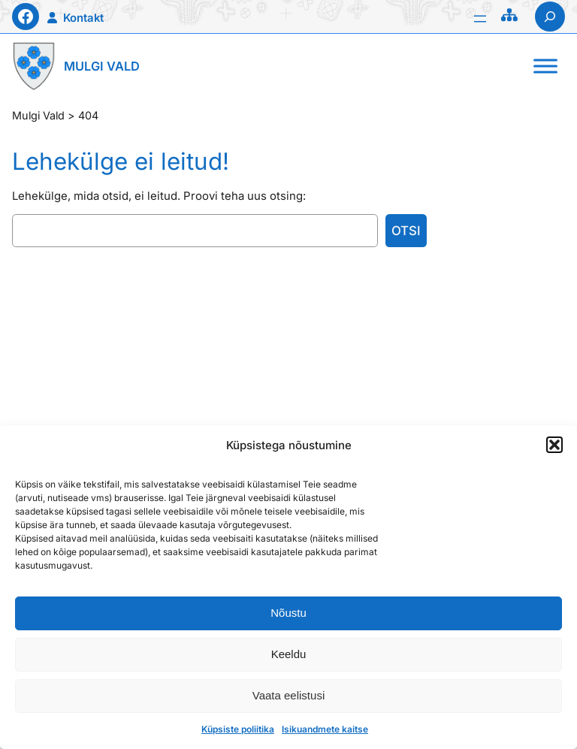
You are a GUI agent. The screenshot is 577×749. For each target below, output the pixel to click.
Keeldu (289, 654)
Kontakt (83, 18)
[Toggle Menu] (545, 66)
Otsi (406, 230)
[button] (554, 444)
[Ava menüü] (480, 19)
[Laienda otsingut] (550, 17)
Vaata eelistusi (288, 695)
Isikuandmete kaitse (325, 729)
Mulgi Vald (102, 66)
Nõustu (288, 612)
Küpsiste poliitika (237, 729)
